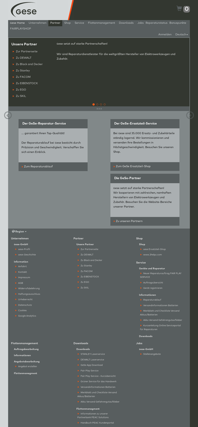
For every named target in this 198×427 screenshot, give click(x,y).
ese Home (17, 23)
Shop (67, 23)
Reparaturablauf (150, 300)
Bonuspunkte (177, 23)
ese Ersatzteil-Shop (153, 249)
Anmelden (165, 34)
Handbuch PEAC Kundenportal (96, 423)
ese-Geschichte (25, 255)
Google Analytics (25, 316)
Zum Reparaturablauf (37, 166)
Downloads (126, 23)
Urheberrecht (23, 299)
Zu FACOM (22, 77)
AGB (19, 283)
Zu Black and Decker (28, 64)
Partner (55, 23)
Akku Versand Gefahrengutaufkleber (161, 320)
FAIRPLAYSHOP (20, 28)
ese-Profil (22, 249)
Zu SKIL (19, 96)
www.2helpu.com (151, 255)
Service (79, 23)
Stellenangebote (150, 354)
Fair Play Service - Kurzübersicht (97, 376)
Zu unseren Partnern (128, 221)
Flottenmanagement (101, 23)
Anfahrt (21, 266)
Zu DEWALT (22, 58)
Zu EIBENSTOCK (25, 83)
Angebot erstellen (26, 366)
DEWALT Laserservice (91, 360)
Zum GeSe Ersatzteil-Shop (132, 166)
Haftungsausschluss (27, 294)
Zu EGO (19, 89)
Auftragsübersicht (151, 283)
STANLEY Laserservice (91, 354)
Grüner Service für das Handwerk (97, 381)
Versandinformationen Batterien (159, 305)
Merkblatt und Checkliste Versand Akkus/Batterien (159, 313)
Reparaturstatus (156, 23)
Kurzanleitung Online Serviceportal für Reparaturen (160, 327)
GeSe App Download (90, 365)
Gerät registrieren (151, 288)
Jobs (140, 23)
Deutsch (181, 34)
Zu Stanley (21, 70)
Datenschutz (23, 305)
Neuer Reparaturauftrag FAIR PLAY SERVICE (160, 275)
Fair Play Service (88, 371)
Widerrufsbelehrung (27, 288)
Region (19, 231)
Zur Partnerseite (25, 51)
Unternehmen (37, 23)
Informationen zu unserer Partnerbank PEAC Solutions (93, 416)
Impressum (22, 277)
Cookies (21, 310)
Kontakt (21, 272)
